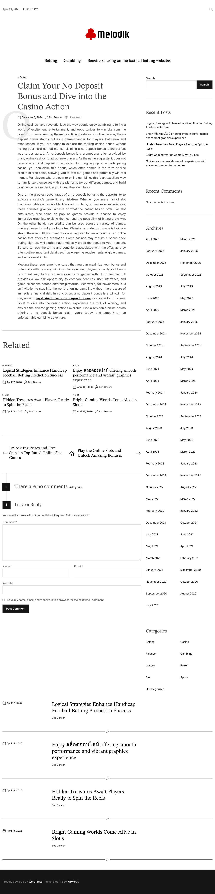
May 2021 (152, 546)
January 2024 (189, 392)
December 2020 (190, 569)
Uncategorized (155, 689)
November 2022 (190, 475)
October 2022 (154, 487)
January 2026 (189, 250)
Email (78, 566)
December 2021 (156, 522)
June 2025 (152, 298)
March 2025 (187, 310)
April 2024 (152, 380)
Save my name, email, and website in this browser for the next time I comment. (55, 600)
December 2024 (156, 333)
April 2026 (152, 239)
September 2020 (156, 593)
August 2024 (154, 357)
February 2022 (155, 510)
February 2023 (155, 463)
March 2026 (188, 239)
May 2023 (186, 440)
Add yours (75, 487)
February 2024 (155, 392)
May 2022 (152, 499)
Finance (151, 653)
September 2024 (190, 345)
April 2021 (186, 546)
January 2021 (154, 569)
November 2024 (190, 333)
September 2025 (190, 274)
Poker (184, 665)
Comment (10, 522)
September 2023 (190, 416)
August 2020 (188, 593)
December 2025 (156, 262)
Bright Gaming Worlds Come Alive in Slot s (172, 154)
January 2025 (189, 321)
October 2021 (188, 522)
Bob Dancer (55, 117)
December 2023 (156, 404)
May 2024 (186, 369)
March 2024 (188, 380)
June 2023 (152, 440)
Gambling (72, 61)
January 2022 (189, 510)
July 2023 (186, 428)
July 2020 (152, 605)
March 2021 (153, 558)
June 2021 (186, 534)
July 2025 (186, 286)
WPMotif (72, 881)
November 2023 (190, 404)
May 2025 (186, 298)
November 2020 (156, 581)
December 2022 (156, 475)
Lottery (150, 665)
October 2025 (154, 274)
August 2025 (154, 286)
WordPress (35, 881)
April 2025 (152, 310)
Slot (77, 365)
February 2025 (155, 321)
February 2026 (155, 250)
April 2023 (152, 451)
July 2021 (152, 534)
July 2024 (186, 357)
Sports (184, 677)
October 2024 (154, 345)
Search (150, 78)
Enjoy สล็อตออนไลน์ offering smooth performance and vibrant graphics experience (104, 375)
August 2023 (154, 428)
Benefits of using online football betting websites (129, 61)
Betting (51, 61)
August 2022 (188, 487)
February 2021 (189, 558)
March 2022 (188, 499)
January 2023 (189, 463)
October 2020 (189, 581)
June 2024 (152, 369)
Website (8, 583)
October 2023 (154, 416)
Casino (23, 77)
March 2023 (188, 451)
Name (7, 566)
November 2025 (190, 262)
